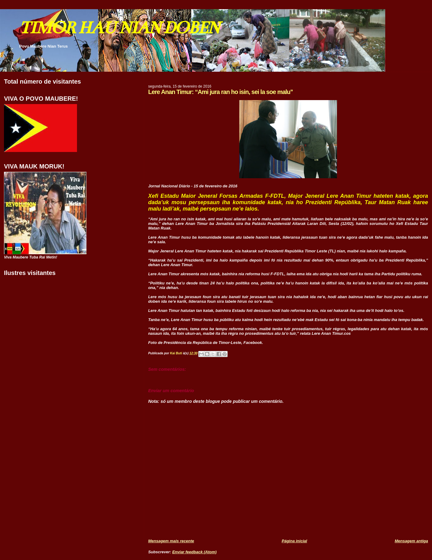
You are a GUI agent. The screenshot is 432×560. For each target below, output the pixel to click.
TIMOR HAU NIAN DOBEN (119, 27)
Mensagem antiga (411, 541)
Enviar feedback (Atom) (194, 552)
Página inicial (294, 541)
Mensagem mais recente (171, 541)
